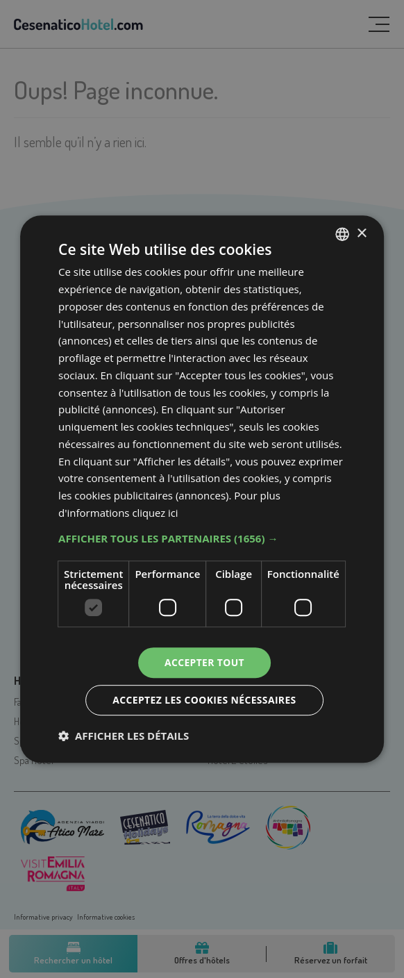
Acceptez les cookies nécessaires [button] (204, 699)
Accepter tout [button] (204, 661)
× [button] (361, 233)
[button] (202, 537)
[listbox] (342, 234)
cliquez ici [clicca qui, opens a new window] (155, 513)
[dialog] (202, 489)
